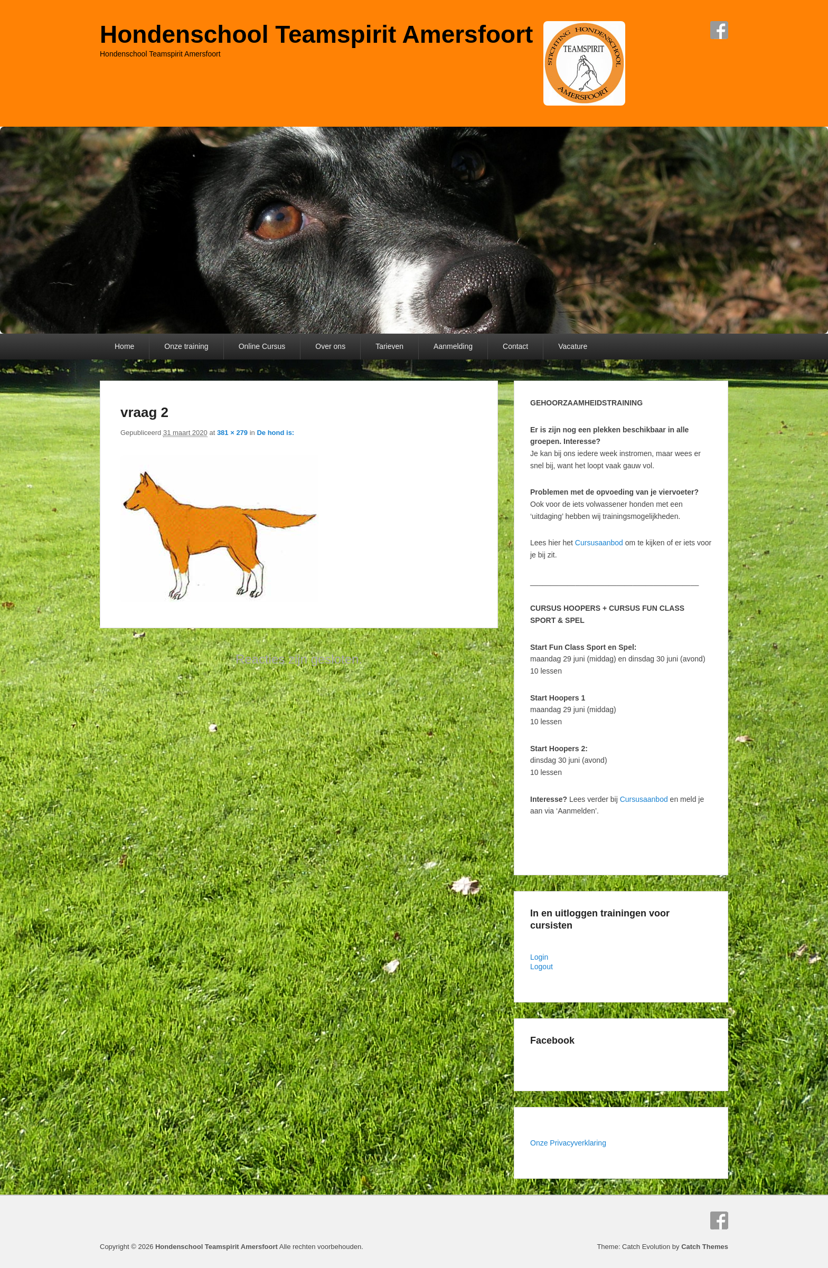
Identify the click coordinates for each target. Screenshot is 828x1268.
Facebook (719, 30)
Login (539, 957)
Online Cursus (262, 346)
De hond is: (275, 433)
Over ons (330, 346)
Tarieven (389, 346)
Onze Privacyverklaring (568, 1143)
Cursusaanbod (599, 542)
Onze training (186, 346)
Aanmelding (453, 346)
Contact (515, 346)
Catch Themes (704, 1247)
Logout (541, 966)
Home (124, 346)
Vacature (572, 346)
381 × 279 (232, 433)
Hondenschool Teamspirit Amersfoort (316, 34)
